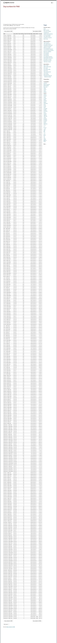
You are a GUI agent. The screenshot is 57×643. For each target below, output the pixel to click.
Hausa (45, 97)
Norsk (45, 104)
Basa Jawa (45, 86)
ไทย (44, 136)
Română (45, 109)
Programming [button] (47, 79)
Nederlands (46, 103)
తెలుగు (45, 135)
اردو (44, 126)
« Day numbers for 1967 (8, 31)
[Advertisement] (28, 14)
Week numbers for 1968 (10, 626)
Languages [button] (47, 81)
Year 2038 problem (47, 36)
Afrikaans (45, 83)
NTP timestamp (46, 52)
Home (45, 28)
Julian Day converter (47, 61)
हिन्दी (44, 131)
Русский (45, 121)
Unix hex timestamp (47, 35)
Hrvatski (45, 98)
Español (45, 94)
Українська (45, 123)
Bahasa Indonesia (47, 84)
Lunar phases (46, 73)
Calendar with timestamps (48, 33)
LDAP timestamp (46, 42)
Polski (45, 107)
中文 (44, 137)
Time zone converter (47, 31)
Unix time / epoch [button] (47, 27)
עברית (45, 125)
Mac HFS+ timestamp (47, 51)
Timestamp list (46, 32)
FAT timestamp (46, 54)
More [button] (45, 144)
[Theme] (52, 3)
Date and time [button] (47, 64)
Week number (46, 65)
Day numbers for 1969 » (37, 31)
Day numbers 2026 (47, 69)
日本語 (45, 139)
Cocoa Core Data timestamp (48, 50)
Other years (6, 624)
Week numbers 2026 (47, 66)
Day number (46, 68)
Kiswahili (45, 100)
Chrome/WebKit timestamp (48, 49)
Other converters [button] (47, 41)
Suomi (45, 112)
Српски (45, 122)
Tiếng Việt (45, 116)
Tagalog (45, 114)
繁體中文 (45, 140)
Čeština (45, 89)
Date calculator (46, 74)
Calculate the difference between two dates (48, 76)
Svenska (45, 113)
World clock (46, 70)
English (45, 93)
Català (45, 88)
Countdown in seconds (48, 37)
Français (45, 95)
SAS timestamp (46, 55)
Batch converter (46, 30)
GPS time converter (47, 47)
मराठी (44, 130)
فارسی (45, 128)
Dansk (45, 90)
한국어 (45, 141)
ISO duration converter (47, 59)
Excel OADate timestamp (48, 56)
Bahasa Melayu (46, 85)
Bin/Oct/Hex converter (47, 60)
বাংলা (44, 132)
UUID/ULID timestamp (47, 46)
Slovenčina (45, 111)
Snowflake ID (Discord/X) (48, 45)
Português (45, 108)
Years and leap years (47, 71)
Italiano (45, 99)
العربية (45, 127)
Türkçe (45, 117)
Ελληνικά (45, 118)
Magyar (45, 102)
